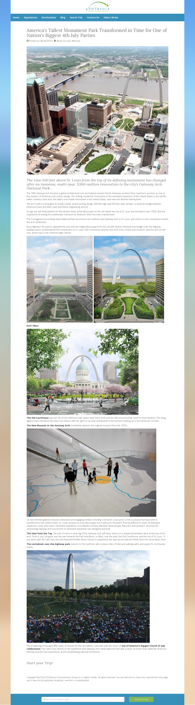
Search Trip (76, 17)
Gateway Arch (94, 533)
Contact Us (93, 17)
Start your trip (141, 699)
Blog (62, 17)
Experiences (30, 17)
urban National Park (65, 219)
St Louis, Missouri (71, 40)
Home (16, 17)
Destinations (49, 17)
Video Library (111, 17)
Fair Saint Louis (49, 648)
